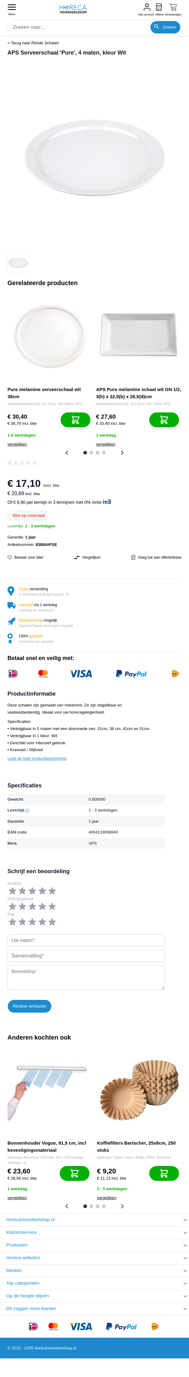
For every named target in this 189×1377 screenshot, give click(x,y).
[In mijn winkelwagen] (75, 419)
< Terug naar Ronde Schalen (33, 43)
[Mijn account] (146, 10)
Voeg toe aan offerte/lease (156, 557)
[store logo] (76, 9)
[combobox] (94, 27)
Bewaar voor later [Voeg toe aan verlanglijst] (25, 557)
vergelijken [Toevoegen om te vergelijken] (17, 444)
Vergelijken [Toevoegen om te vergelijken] (87, 557)
